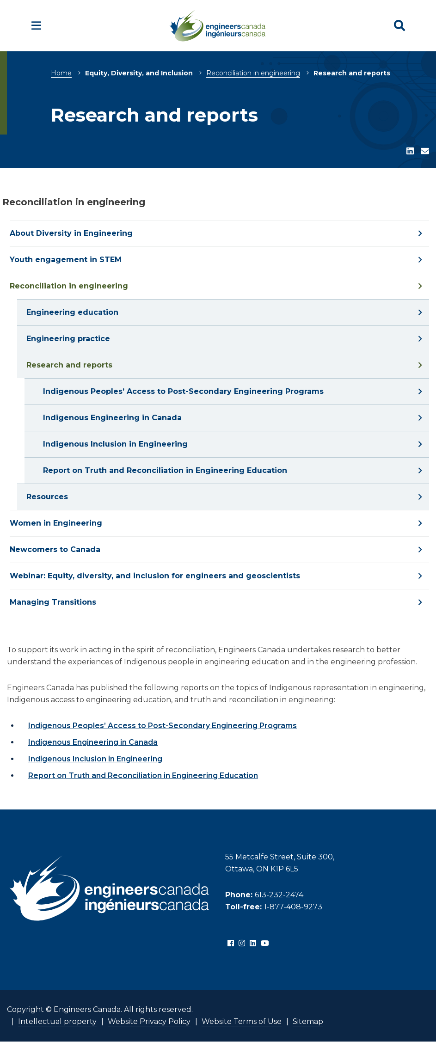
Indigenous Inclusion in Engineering (95, 758)
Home (61, 73)
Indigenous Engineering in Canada (93, 742)
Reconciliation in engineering (253, 73)
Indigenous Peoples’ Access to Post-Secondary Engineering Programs (162, 725)
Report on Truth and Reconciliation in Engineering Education (143, 775)
